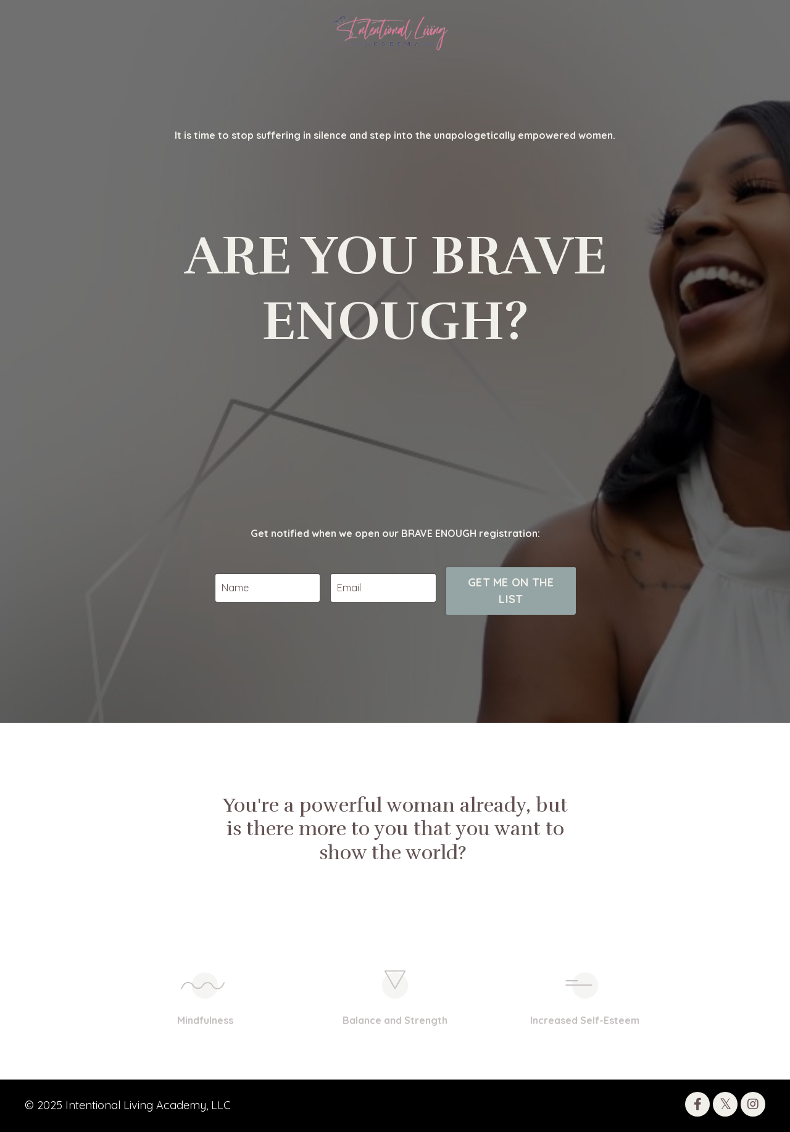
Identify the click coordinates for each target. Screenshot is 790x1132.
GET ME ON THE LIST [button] (511, 643)
